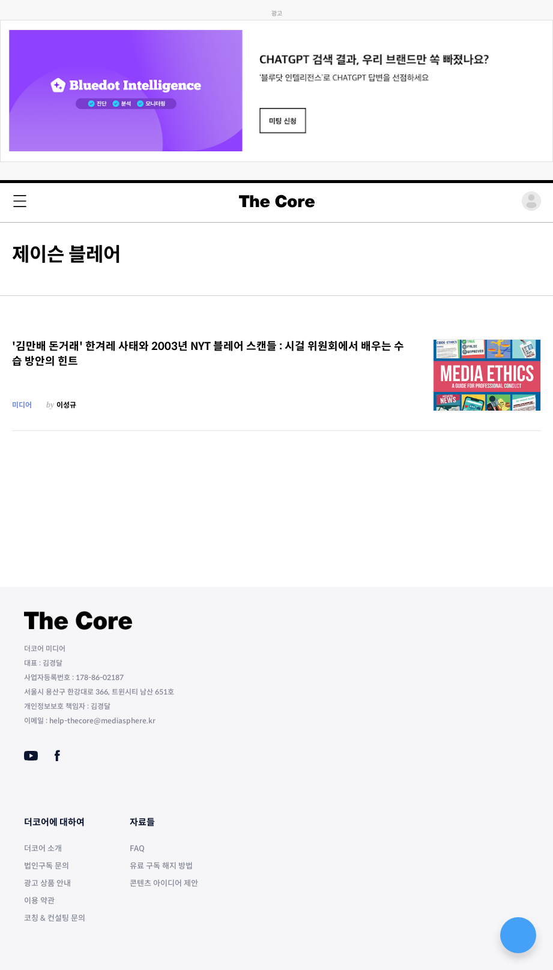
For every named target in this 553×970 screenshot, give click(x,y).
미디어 (22, 404)
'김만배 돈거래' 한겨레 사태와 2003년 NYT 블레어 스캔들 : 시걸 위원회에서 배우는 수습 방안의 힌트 (208, 354)
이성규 (66, 404)
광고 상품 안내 (47, 883)
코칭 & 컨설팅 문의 (54, 918)
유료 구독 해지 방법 (161, 866)
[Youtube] (31, 756)
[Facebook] (57, 756)
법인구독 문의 (46, 866)
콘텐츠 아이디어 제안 (164, 883)
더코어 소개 (43, 848)
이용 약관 (39, 901)
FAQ (137, 848)
